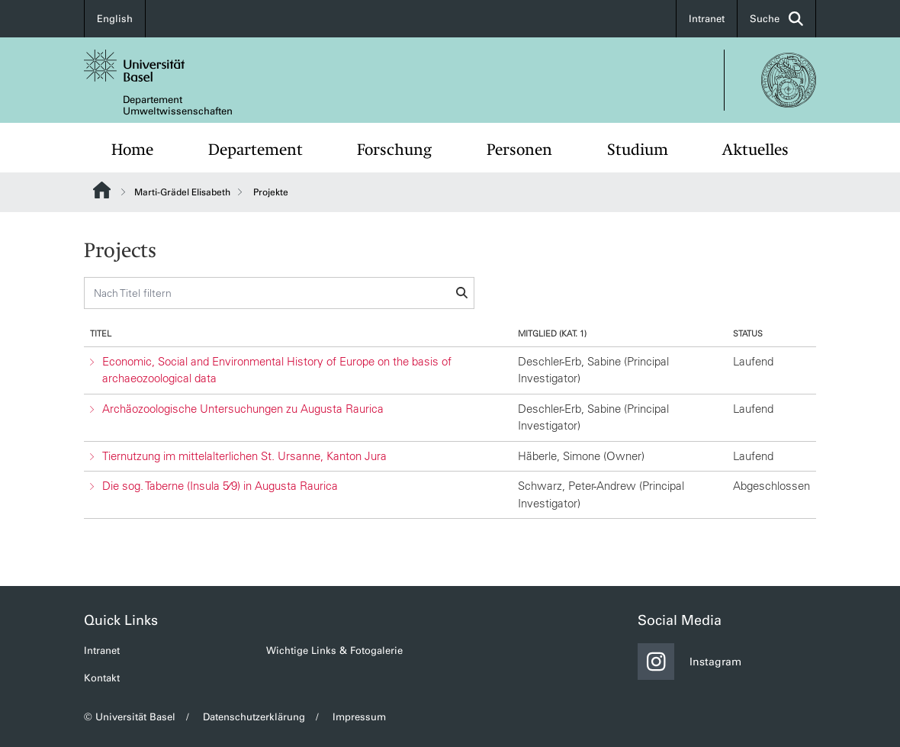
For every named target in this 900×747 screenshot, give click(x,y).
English (115, 18)
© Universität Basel (129, 717)
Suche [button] (776, 18)
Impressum (359, 717)
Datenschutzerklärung (254, 717)
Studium (637, 149)
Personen (519, 149)
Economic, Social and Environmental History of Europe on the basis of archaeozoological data (277, 370)
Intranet (707, 18)
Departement (255, 149)
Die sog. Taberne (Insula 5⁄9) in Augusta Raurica (220, 485)
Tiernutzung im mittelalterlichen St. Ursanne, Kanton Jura (244, 456)
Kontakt (102, 678)
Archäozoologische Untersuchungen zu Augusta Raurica (243, 408)
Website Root (102, 190)
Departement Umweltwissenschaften (178, 105)
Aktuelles (755, 149)
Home (132, 149)
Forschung (394, 149)
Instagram (689, 661)
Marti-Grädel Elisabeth (182, 192)
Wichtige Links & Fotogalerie (334, 650)
